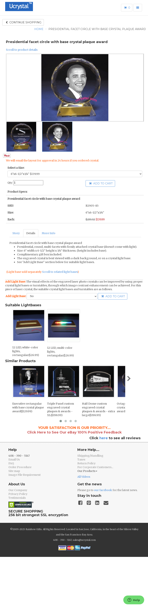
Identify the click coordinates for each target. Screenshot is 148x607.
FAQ (11, 463)
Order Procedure (19, 467)
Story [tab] (16, 233)
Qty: (10, 182)
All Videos (83, 476)
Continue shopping (23, 22)
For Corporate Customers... (95, 467)
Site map (14, 471)
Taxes (81, 459)
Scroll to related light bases (60, 272)
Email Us (14, 459)
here (103, 438)
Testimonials (17, 497)
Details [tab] (30, 233)
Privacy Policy (17, 494)
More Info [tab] (48, 233)
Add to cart (101, 183)
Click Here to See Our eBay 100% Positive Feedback (74, 432)
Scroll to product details (22, 49)
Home (38, 29)
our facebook (103, 490)
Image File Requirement (24, 475)
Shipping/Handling (90, 455)
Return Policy (86, 463)
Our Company (17, 490)
